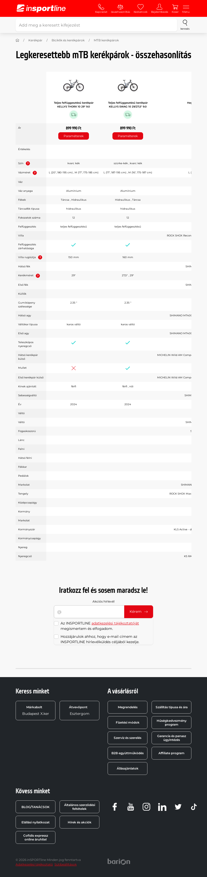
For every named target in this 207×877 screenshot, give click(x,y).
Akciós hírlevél (103, 601)
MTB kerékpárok (106, 40)
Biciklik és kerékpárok (68, 40)
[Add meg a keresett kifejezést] (96, 25)
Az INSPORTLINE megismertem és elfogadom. (100, 626)
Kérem (139, 611)
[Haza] (17, 40)
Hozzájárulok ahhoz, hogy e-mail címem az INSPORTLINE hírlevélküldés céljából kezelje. (100, 639)
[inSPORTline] (41, 8)
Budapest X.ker (35, 710)
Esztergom (79, 710)
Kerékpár (35, 40)
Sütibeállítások (65, 864)
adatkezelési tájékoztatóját (115, 623)
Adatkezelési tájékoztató (34, 864)
